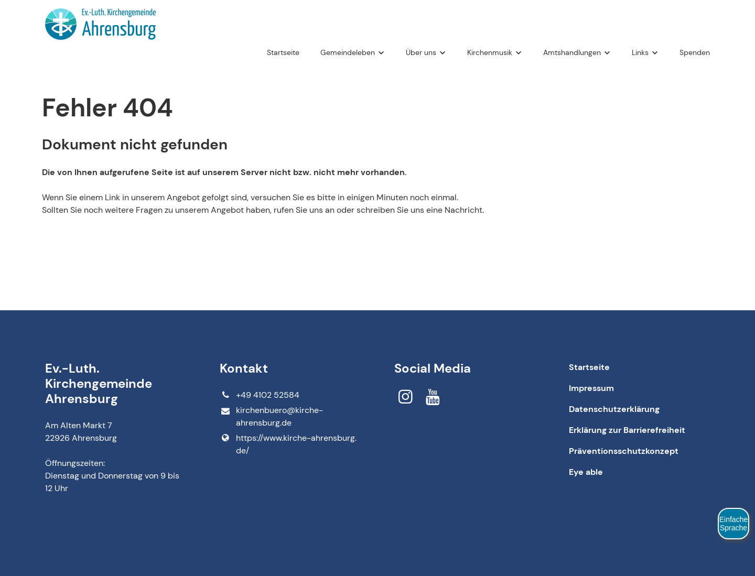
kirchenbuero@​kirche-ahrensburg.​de (271, 417)
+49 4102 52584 (259, 395)
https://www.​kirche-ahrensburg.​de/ (288, 444)
